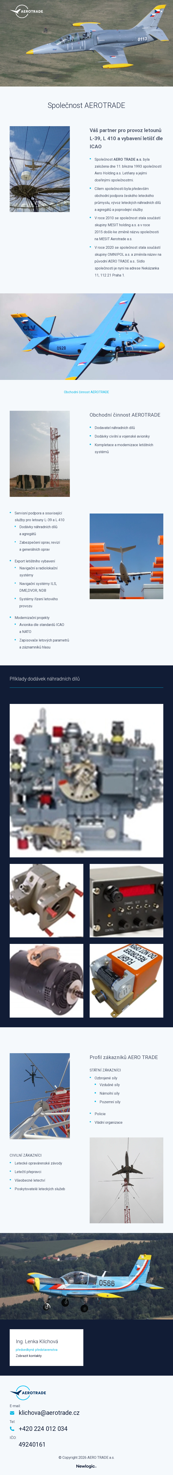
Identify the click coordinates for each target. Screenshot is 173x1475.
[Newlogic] (86, 1466)
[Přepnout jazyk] (159, 11)
